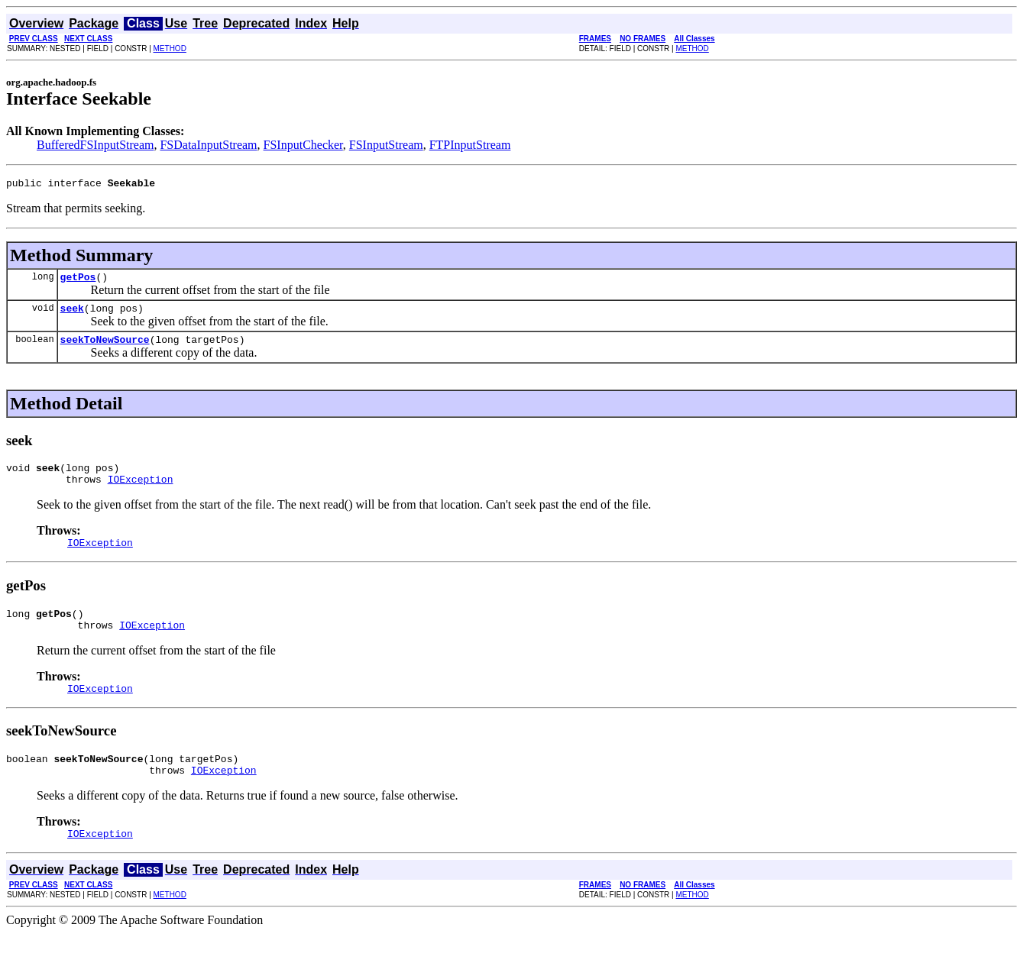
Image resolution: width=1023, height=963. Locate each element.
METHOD (170, 48)
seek (72, 315)
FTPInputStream (470, 144)
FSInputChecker (303, 144)
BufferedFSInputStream (95, 144)
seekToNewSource (105, 348)
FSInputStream (386, 144)
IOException (140, 492)
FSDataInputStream (208, 144)
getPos (78, 281)
